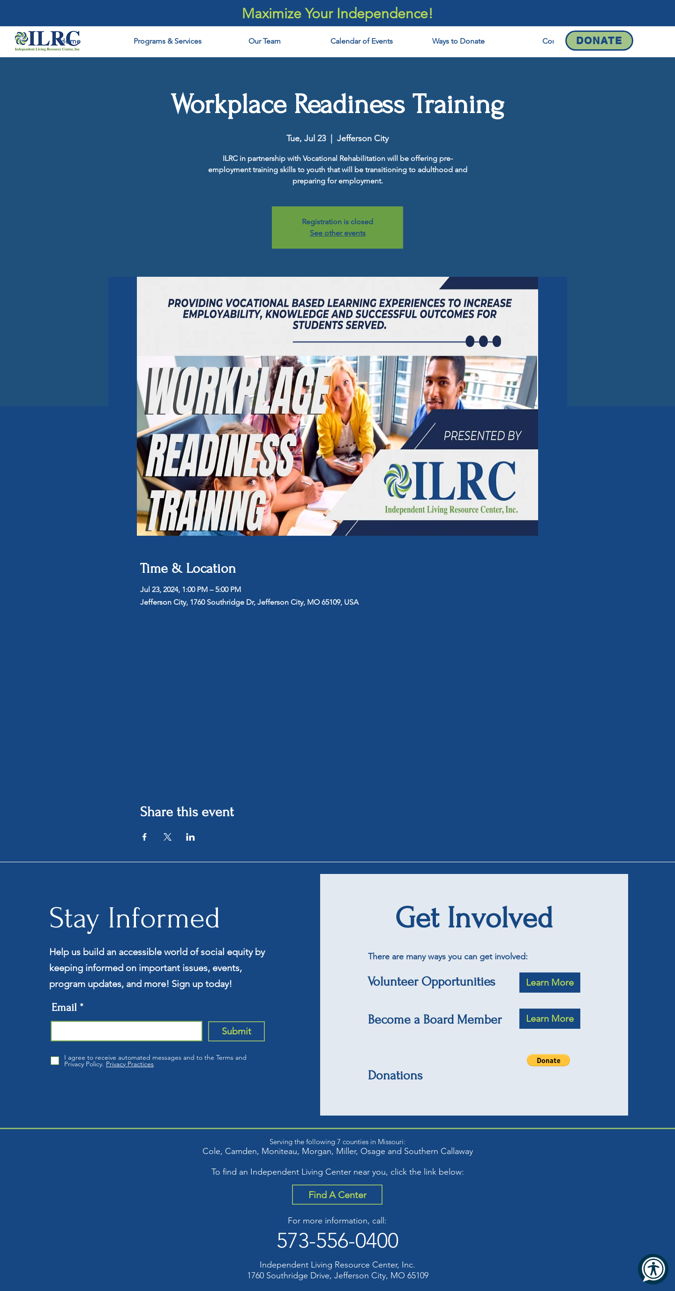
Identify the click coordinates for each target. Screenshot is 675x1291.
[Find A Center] (337, 1195)
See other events (338, 232)
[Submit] (236, 1031)
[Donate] (599, 40)
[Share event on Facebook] (144, 837)
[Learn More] (549, 982)
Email (64, 1007)
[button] (548, 1060)
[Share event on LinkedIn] (190, 837)
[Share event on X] (167, 837)
